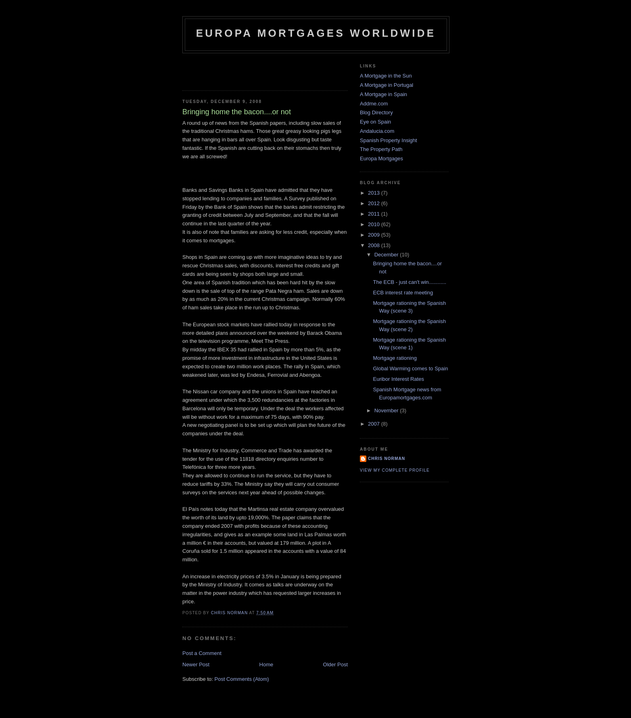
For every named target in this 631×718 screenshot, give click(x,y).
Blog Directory (376, 112)
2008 (374, 245)
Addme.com (374, 104)
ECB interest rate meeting (403, 293)
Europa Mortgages (381, 158)
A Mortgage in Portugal (386, 85)
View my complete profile (395, 470)
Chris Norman (386, 458)
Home (266, 664)
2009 (374, 235)
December (387, 255)
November (387, 410)
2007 (374, 424)
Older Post (335, 664)
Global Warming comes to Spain (410, 368)
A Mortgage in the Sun (386, 76)
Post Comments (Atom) (242, 679)
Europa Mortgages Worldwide (316, 33)
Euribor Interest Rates (398, 379)
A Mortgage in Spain (383, 94)
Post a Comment (201, 653)
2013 (374, 193)
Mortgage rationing (394, 358)
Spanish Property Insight (388, 140)
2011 (374, 214)
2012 (374, 203)
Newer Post (195, 664)
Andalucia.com (377, 131)
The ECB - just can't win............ (409, 282)
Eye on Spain (375, 122)
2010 (374, 224)
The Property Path (381, 149)
